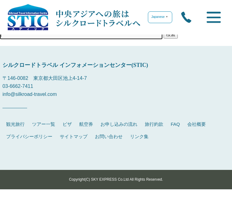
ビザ (67, 124)
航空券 (86, 124)
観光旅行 (15, 124)
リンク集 (139, 136)
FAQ (175, 124)
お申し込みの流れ (118, 124)
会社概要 (196, 124)
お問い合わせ (109, 136)
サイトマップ (74, 136)
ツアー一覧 (43, 124)
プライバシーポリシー (29, 136)
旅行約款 (154, 124)
